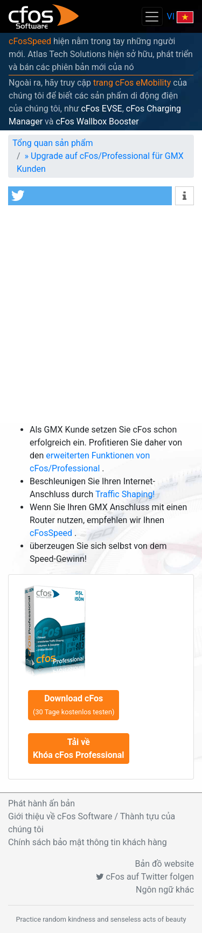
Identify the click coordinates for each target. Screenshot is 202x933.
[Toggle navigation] (152, 16)
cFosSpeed (30, 41)
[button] (90, 195)
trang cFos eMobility (132, 83)
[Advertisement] (101, 317)
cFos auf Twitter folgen (145, 877)
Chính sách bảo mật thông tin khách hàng (87, 842)
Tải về (78, 748)
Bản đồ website (164, 864)
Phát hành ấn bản (41, 803)
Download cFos (73, 704)
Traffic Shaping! (125, 494)
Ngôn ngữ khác (165, 890)
